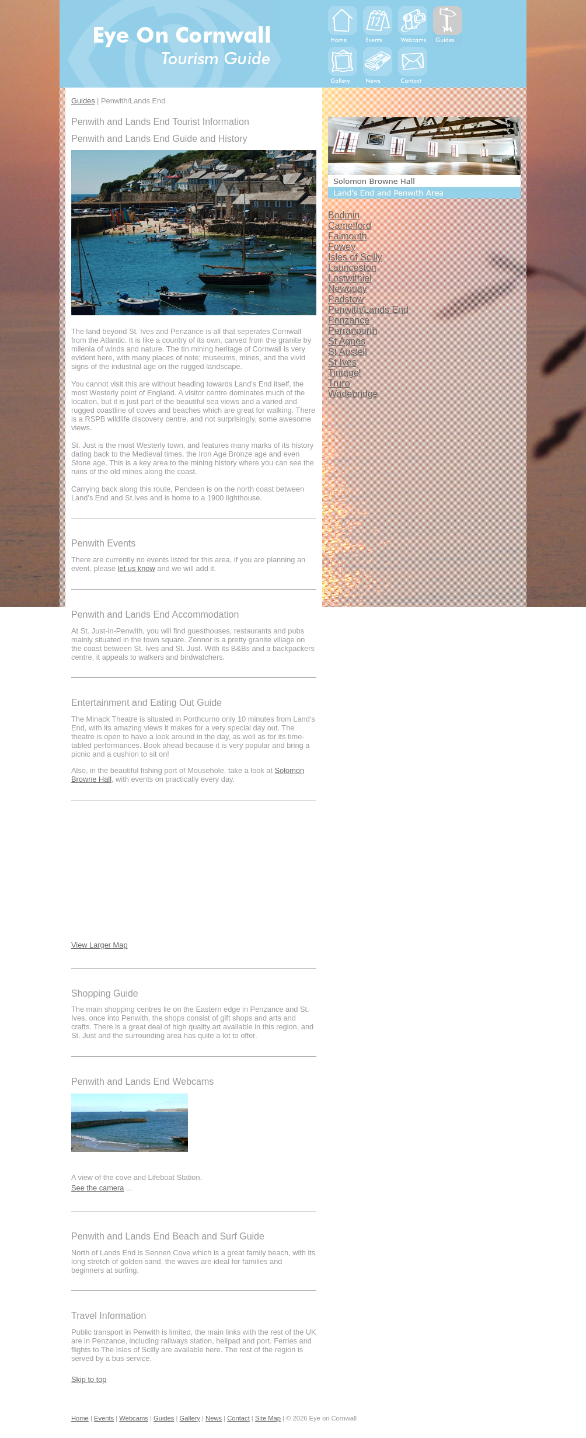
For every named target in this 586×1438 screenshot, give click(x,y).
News (213, 1418)
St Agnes (346, 341)
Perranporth (353, 331)
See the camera (97, 1187)
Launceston (352, 268)
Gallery (190, 1418)
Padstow (346, 299)
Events (104, 1418)
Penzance (348, 320)
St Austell (347, 352)
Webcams (133, 1418)
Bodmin (344, 215)
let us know (136, 568)
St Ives (342, 362)
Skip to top (88, 1379)
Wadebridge (353, 394)
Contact (238, 1418)
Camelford (349, 226)
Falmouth (347, 236)
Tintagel (344, 373)
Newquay (347, 289)
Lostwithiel (350, 278)
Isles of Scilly (355, 257)
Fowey (341, 247)
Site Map (268, 1418)
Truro (339, 383)
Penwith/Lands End (368, 310)
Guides (83, 100)
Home (80, 1418)
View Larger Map (99, 945)
